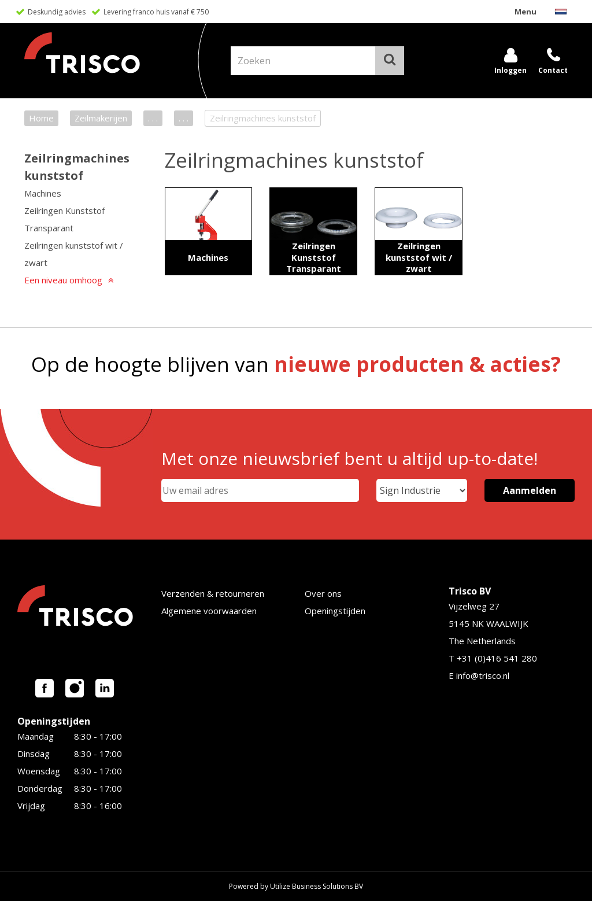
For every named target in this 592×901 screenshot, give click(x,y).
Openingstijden (335, 610)
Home (41, 118)
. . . (153, 118)
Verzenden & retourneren (212, 593)
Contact (553, 70)
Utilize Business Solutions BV (316, 886)
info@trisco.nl (482, 675)
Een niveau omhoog (63, 280)
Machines (42, 193)
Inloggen (510, 70)
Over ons (323, 593)
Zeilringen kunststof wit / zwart (73, 253)
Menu (525, 11)
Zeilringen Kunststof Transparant (64, 219)
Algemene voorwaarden (209, 610)
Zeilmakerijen (101, 118)
